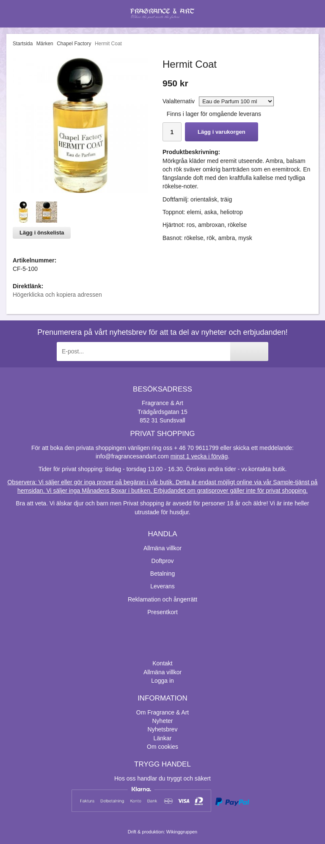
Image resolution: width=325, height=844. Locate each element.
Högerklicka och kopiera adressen (57, 294)
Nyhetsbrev (163, 729)
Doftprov (162, 560)
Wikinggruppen (181, 831)
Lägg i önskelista (41, 232)
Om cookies (162, 746)
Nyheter (162, 720)
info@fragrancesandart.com (132, 456)
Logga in (162, 680)
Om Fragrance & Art (162, 712)
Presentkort (162, 612)
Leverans (162, 586)
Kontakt (162, 663)
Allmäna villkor (162, 548)
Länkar (163, 738)
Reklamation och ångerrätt (162, 599)
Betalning (162, 573)
